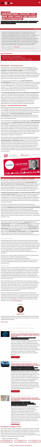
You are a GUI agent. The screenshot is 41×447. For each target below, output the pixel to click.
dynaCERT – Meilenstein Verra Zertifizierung (14, 57)
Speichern (21, 441)
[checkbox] (1, 438)
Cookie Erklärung (28, 445)
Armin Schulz (16, 46)
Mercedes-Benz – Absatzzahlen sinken (12, 56)
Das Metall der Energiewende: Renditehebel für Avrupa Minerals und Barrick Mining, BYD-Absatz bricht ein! (25, 335)
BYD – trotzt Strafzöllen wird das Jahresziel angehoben (17, 59)
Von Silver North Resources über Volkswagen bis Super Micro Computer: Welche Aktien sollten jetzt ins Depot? (25, 399)
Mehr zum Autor (4, 321)
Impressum (11, 445)
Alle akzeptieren (6, 441)
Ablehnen (34, 441)
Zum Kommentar (15, 357)
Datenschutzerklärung (19, 445)
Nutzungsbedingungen (17, 300)
